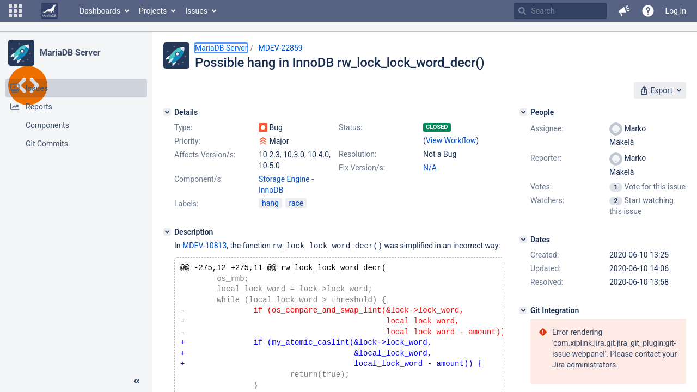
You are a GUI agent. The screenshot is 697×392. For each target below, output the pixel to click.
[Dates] (523, 239)
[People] (523, 112)
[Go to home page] (49, 11)
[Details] (167, 112)
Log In (675, 11)
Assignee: (547, 128)
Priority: (187, 141)
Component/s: (198, 179)
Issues (196, 11)
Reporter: (545, 158)
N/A (430, 167)
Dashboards (100, 11)
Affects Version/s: (204, 154)
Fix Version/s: (362, 167)
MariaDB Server (70, 52)
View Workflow (451, 140)
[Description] (167, 232)
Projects (153, 11)
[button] (15, 11)
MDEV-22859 (280, 48)
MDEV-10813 (204, 245)
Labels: (186, 203)
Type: (183, 127)
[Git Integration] (523, 310)
